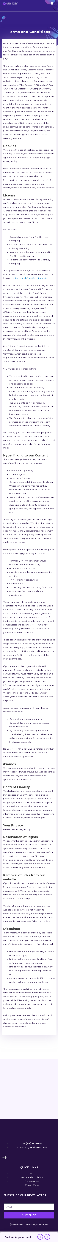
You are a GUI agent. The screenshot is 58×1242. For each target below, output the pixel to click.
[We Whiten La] (10, 3)
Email (6, 1201)
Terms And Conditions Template (31, 278)
